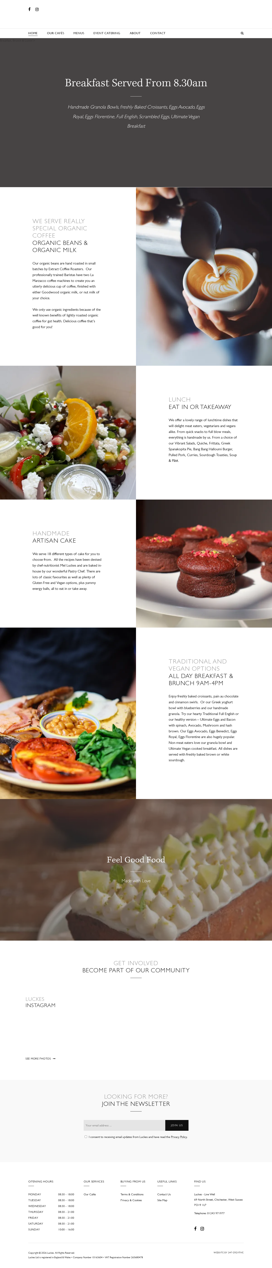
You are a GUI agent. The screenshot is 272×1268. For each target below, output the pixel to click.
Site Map (162, 1200)
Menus (78, 33)
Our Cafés (55, 33)
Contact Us (164, 1194)
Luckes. (50, 1252)
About (135, 33)
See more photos (38, 1058)
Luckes (136, 14)
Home (33, 33)
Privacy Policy (179, 1137)
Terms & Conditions (132, 1194)
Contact (158, 33)
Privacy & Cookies (131, 1200)
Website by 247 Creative (229, 1252)
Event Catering (107, 33)
